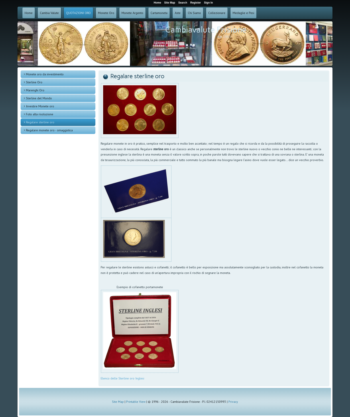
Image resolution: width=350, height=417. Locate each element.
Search (182, 2)
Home (29, 13)
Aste (178, 13)
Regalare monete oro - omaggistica (49, 130)
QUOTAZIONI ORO (78, 13)
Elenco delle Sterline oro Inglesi (123, 378)
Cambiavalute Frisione (205, 29)
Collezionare (216, 13)
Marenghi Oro (35, 90)
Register (195, 2)
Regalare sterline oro (40, 122)
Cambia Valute (49, 13)
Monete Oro (106, 13)
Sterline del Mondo (39, 98)
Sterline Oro (34, 82)
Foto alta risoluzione (39, 114)
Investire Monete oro (40, 106)
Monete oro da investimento (45, 74)
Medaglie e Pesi (243, 13)
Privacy (233, 402)
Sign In (208, 2)
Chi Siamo (194, 13)
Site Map (118, 402)
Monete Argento (132, 13)
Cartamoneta (159, 13)
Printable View (136, 402)
